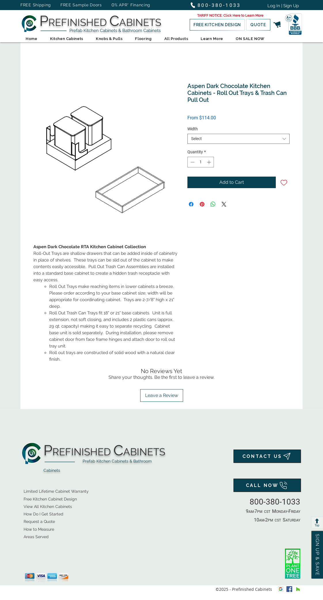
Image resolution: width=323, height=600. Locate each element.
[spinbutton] (200, 162)
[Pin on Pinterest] (202, 204)
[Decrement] (191, 162)
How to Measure (39, 529)
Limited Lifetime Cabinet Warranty (56, 491)
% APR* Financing (132, 5)
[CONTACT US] (267, 456)
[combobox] (238, 139)
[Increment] (209, 162)
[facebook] (289, 589)
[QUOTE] (258, 24)
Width (192, 129)
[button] (230, 16)
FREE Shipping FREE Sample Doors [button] (63, 5)
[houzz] (298, 589)
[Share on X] (224, 204)
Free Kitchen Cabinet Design (50, 499)
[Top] (317, 522)
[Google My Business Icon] (281, 589)
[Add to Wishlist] (284, 182)
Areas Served (36, 536)
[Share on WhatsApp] (213, 204)
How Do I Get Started (43, 514)
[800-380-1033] (218, 5)
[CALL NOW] (267, 485)
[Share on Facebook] (191, 204)
